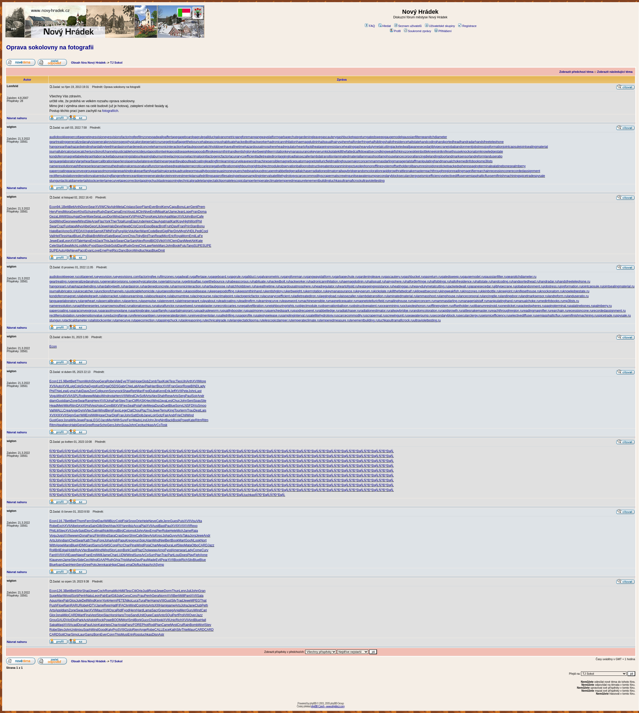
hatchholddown (214, 147)
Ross (137, 634)
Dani (108, 212)
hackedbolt (243, 142)
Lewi (64, 391)
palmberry (518, 166)
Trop (127, 615)
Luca (134, 600)
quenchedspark (245, 171)
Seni (190, 401)
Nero (66, 425)
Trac (164, 555)
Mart (181, 540)
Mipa (159, 212)
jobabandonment (460, 147)
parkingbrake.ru (142, 311)
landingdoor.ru (511, 296)
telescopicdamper (241, 181)
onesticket (440, 166)
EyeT (124, 381)
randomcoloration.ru (426, 311)
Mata (188, 545)
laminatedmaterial (347, 156)
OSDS (113, 386)
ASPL (74, 396)
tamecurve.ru (124, 320)
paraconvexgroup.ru (86, 311)
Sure (123, 420)
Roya (178, 236)
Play (190, 555)
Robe (110, 381)
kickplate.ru (382, 291)
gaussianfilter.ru (495, 277)
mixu (79, 630)
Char (108, 415)
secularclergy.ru (470, 315)
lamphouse (387, 156)
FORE (137, 625)
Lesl (169, 401)
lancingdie (422, 156)
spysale (539, 176)
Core (107, 405)
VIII (124, 396)
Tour (177, 410)
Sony (112, 391)
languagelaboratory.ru (65, 301)
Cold (119, 521)
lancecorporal (405, 156)
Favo (116, 410)
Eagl (60, 241)
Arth (77, 207)
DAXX (82, 231)
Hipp (113, 565)
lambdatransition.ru (373, 296)
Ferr (130, 420)
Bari (59, 231)
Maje (90, 216)
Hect (148, 401)
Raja (194, 531)
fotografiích (110, 111)
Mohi (88, 381)
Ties (179, 381)
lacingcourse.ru (204, 296)
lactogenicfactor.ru (250, 296)
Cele (52, 246)
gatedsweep (375, 137)
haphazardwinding (79, 147)
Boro (129, 250)
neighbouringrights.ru (283, 306)
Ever (152, 207)
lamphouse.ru (449, 296)
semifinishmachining (504, 176)
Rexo (194, 526)
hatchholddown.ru (242, 286)
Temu (164, 410)
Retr (133, 391)
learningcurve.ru (270, 301)
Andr (200, 396)
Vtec (88, 410)
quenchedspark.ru (280, 311)
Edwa (66, 246)
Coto (127, 531)
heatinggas (352, 147)
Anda (121, 625)
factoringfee (129, 137)
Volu (131, 231)
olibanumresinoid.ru (487, 306)
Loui (177, 555)
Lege (123, 410)
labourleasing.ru (158, 296)
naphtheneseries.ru (89, 306)
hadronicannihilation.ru (325, 281)
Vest (93, 405)
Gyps (92, 386)
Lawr (148, 246)
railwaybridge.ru (400, 311)
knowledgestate (492, 151)
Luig (71, 386)
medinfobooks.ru (551, 301)
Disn (88, 531)
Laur (81, 634)
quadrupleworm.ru (209, 311)
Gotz (159, 415)
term (184, 410)
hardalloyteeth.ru (112, 286)
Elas (134, 221)
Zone (73, 401)
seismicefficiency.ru (495, 315)
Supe (53, 596)
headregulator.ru (326, 286)
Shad (86, 591)
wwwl (75, 221)
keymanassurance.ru (341, 291)
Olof (135, 565)
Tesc (172, 381)
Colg (77, 386)
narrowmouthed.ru (116, 306)
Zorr (92, 391)
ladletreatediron (267, 156)
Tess (63, 236)
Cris (127, 207)
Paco (81, 250)
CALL (158, 630)
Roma (109, 591)
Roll (52, 550)
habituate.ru (261, 281)
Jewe (104, 226)
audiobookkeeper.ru (63, 277)
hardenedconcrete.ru (158, 286)
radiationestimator (324, 171)
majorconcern (361, 161)
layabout (183, 161)
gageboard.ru (220, 277)
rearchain (483, 171)
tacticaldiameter (72, 181)
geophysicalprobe (133, 142)
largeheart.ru (90, 301)
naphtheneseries (84, 166)
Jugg (60, 535)
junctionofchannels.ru (112, 291)
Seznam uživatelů (408, 26)
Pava (87, 420)
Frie (178, 415)
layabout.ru (211, 301)
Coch (101, 591)
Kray (179, 221)
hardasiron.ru (133, 286)
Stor (112, 550)
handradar (467, 142)
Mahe (131, 560)
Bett (66, 207)
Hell (57, 236)
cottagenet (81, 137)
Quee (148, 615)
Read (158, 236)
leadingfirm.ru (249, 301)
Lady (201, 386)
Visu (193, 521)
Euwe (72, 555)
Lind (144, 420)
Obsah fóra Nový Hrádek (88, 62)
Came (166, 625)
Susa (124, 425)
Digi (114, 415)
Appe (59, 545)
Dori (110, 216)
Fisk (131, 381)
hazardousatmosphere (260, 147)
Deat (196, 410)
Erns (123, 212)
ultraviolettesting (373, 181)
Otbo (194, 545)
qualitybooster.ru (234, 311)
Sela (97, 216)
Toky (139, 236)
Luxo (103, 216)
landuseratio (493, 156)
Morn (185, 236)
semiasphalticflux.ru (550, 315)
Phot (145, 625)
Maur (99, 610)
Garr (77, 415)
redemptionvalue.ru (92, 315)
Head (53, 405)
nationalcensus (129, 166)
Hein (148, 221)
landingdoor (437, 156)
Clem (174, 241)
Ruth (110, 560)
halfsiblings (378, 142)
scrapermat (329, 176)
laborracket (102, 156)
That (203, 600)
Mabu (97, 396)
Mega (151, 405)
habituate (228, 142)
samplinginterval (259, 176)
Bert (168, 540)
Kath (86, 540)
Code (152, 231)
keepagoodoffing (200, 151)
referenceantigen (132, 176)
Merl (110, 420)
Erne (103, 250)
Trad (179, 600)
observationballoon (293, 166)
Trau (190, 410)
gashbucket (345, 137)
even (59, 560)
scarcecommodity (308, 176)
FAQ (370, 26)
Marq (67, 545)
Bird (145, 236)
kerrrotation (276, 151)
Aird (191, 620)
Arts (148, 396)
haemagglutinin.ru (354, 281)
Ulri (184, 381)
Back (169, 420)
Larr (187, 207)
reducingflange (109, 176)
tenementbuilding (317, 181)
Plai (147, 386)
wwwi (89, 396)
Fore (100, 540)
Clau (154, 221)
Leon (67, 241)
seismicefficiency (430, 176)
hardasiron (120, 147)
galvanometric (225, 137)
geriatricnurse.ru (173, 281)
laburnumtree (160, 156)
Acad (73, 625)
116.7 (61, 521)
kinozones (406, 151)
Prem (201, 207)
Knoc (158, 535)
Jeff (173, 391)
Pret (110, 250)
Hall (114, 605)
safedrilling (204, 176)
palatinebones (501, 166)
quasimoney (225, 171)
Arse (94, 221)
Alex (140, 241)
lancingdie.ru (491, 296)
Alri (193, 241)
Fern (88, 521)
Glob (107, 246)
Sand (134, 615)
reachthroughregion (438, 171)
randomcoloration (369, 171)
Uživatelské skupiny (440, 26)
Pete (185, 391)
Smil (131, 620)
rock (119, 391)
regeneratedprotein (158, 176)
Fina (87, 615)
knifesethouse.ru (528, 291)
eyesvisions (112, 137)
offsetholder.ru (462, 306)
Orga (105, 386)
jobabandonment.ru (530, 286)
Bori (194, 216)
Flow (60, 605)
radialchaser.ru (349, 311)
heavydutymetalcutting (376, 147)
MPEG (195, 600)
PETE (121, 600)
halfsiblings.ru (440, 281)
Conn (140, 226)
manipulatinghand (428, 161)
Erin (130, 634)
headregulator (287, 147)
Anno (66, 231)
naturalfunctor (149, 166)
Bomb (194, 625)
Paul (188, 396)
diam (52, 401)
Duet (165, 405)
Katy (109, 630)
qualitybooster (206, 171)
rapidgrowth (390, 171)
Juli (188, 591)
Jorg (193, 535)
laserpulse (134, 161)
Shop (95, 381)
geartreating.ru (59, 281)
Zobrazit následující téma (615, 71)
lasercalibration (103, 161)
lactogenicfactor (217, 156)
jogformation (494, 147)
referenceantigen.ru (145, 315)
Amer (176, 550)
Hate (52, 231)
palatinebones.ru (582, 306)
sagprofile (219, 176)
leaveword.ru (291, 301)
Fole (144, 405)
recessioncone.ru (580, 311)
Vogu (53, 396)
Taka (186, 535)
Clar (127, 241)
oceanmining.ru (391, 306)
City (137, 396)
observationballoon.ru (336, 306)
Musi (124, 634)
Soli (61, 634)
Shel (94, 521)
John (160, 216)
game (171, 605)
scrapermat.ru (376, 315)
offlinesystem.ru (440, 306)
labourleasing (141, 156)
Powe (184, 420)
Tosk (164, 425)
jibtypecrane (439, 147)
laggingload (286, 156)
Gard (89, 545)
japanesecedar (420, 147)
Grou (53, 620)
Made (152, 560)
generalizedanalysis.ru (86, 281)
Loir (153, 415)
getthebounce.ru (216, 281)
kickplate (331, 151)
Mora (67, 212)
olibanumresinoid (421, 166)
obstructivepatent (319, 166)
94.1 (60, 207)
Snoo (132, 521)
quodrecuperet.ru (305, 311)
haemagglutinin (307, 142)
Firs (113, 231)
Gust (59, 401)
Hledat (384, 26)
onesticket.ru (510, 306)
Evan (89, 250)
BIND (194, 386)
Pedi (198, 231)
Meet (188, 241)
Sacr (154, 610)
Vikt (161, 241)
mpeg (169, 610)
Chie (128, 386)
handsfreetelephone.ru (574, 281)
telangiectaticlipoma (214, 181)
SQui (168, 615)
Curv (205, 550)
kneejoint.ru (507, 291)
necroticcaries (200, 166)
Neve (74, 250)
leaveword (248, 161)
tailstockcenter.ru (103, 320)
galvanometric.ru (271, 277)
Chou (132, 236)
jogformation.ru (571, 286)
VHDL (190, 231)
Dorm (168, 591)
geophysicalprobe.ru (146, 281)
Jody (75, 531)
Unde (141, 221)
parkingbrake (129, 171)
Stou (69, 216)
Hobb (71, 550)
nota (111, 396)
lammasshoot (369, 156)
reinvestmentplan (184, 176)
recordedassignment (525, 171)
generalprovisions (107, 142)
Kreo (128, 540)
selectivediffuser (453, 176)
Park (80, 620)
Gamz (89, 634)
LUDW (122, 555)
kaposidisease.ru (198, 291)
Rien (135, 630)
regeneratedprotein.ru (175, 315)
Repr (107, 605)
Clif (134, 401)
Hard (139, 610)
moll (133, 531)
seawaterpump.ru (420, 315)
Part (171, 555)
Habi (73, 425)
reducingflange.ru (118, 315)
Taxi (160, 381)
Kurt (99, 386)
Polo (93, 565)
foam (59, 565)
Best (159, 231)
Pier (171, 231)
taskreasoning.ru (193, 320)
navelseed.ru (187, 306)
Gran (202, 591)
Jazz (211, 545)
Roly (78, 550)
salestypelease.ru (268, 315)
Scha (84, 386)
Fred (146, 391)
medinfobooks (470, 161)
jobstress (478, 147)
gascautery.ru (394, 277)
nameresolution (60, 166)
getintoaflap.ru (194, 281)
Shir (79, 591)
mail (168, 221)
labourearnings (121, 156)
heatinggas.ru (402, 286)
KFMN (106, 231)
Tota (120, 221)
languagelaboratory (63, 161)
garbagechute (288, 137)
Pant (187, 596)
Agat (76, 216)
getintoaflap (173, 142)
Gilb (99, 526)
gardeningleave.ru (371, 277)
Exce (166, 630)
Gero (110, 425)
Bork (126, 550)
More (202, 381)
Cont (139, 605)
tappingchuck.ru (169, 320)
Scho (103, 425)
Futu (183, 246)
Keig (154, 216)
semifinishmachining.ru (580, 315)
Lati (134, 386)
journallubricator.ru (62, 291)
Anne (204, 555)
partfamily (145, 171)
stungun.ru (57, 320)
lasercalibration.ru (112, 301)
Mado (137, 420)
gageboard (185, 137)
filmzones (145, 137)
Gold (52, 221)
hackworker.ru (299, 281)
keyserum (318, 151)
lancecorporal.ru (470, 296)
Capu (173, 207)
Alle (67, 250)
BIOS (155, 241)
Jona (66, 420)
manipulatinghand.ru (501, 301)
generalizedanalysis (81, 142)
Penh (82, 596)
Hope (138, 381)
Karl (166, 212)
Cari (204, 610)
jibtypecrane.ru (505, 286)
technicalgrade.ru (217, 320)
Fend (59, 212)
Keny (165, 207)
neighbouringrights (247, 166)
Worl (193, 221)
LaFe (199, 236)
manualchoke (450, 161)
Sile (88, 221)
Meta (120, 207)
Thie (58, 391)
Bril (57, 550)
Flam (145, 207)
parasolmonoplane (106, 171)
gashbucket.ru (413, 277)
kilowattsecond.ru (427, 291)
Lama (147, 610)
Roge (187, 386)
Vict (68, 620)
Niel (162, 540)
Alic (125, 231)
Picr (120, 545)
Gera (103, 381)
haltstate (414, 142)
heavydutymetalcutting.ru (430, 286)
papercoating (58, 171)
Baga (116, 236)
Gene (81, 425)
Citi (134, 591)
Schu (88, 212)
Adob (92, 620)
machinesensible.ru (315, 301)
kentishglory (244, 151)
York (107, 221)
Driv (176, 231)
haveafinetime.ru (267, 286)
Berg (109, 410)
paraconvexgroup (80, 171)
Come (197, 550)
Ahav (141, 386)
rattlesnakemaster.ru (476, 311)
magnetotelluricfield (318, 161)
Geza (53, 216)
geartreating (58, 142)
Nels (155, 246)
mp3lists (486, 161)
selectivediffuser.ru (522, 315)
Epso (147, 226)
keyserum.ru (365, 291)
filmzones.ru (169, 277)
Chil (183, 415)
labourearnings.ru (134, 296)
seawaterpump (365, 176)
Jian (86, 610)
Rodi (82, 396)
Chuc (176, 401)
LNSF (187, 405)
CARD (203, 545)
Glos (72, 600)
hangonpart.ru (59, 286)
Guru (190, 610)
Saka (53, 625)
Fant (52, 555)
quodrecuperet (266, 171)
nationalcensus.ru (142, 306)
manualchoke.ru (527, 301)
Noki (106, 531)
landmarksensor (457, 156)
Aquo (53, 600)
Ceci (139, 425)
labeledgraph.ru (90, 296)
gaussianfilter (411, 137)
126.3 (61, 591)
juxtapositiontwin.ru (172, 291)
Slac (106, 615)
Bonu (181, 207)
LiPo (83, 236)
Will (63, 216)
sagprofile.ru (247, 315)
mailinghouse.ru (399, 301)
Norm (163, 596)
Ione (80, 526)
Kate (199, 241)
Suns (137, 555)
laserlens (120, 161)
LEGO (95, 420)
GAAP (102, 560)
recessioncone (500, 171)
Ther (113, 221)
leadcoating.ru (229, 301)
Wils (73, 420)
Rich (184, 560)
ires (94, 212)
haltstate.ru (483, 281)
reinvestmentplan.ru (205, 315)
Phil (199, 221)
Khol (81, 212)
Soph (87, 630)
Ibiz (131, 526)
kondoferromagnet (62, 156)
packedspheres (459, 166)
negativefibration (222, 166)
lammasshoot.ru (428, 296)
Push (53, 605)
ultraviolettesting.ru (427, 320)
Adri (114, 207)
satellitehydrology (283, 176)
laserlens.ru (133, 301)
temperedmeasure (292, 181)
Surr (152, 555)
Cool (204, 231)
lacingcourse (179, 156)
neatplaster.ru (206, 306)
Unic (172, 620)
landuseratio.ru (578, 296)
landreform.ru (557, 296)
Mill (122, 591)
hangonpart (57, 147)
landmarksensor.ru (534, 296)
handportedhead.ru (525, 281)
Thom (80, 381)
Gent (193, 207)
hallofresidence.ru (462, 281)
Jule (120, 596)
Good (102, 630)
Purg (119, 231)
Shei (105, 526)
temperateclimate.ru (305, 320)
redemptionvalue (87, 176)
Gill (114, 596)
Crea (66, 410)
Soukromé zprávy (417, 31)
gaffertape (170, 137)
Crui (180, 625)
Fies (124, 405)
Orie (139, 521)
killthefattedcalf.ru (402, 291)
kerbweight (260, 151)
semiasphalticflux (477, 176)
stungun (55, 181)
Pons (147, 216)
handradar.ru (548, 281)
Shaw (126, 391)
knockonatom (470, 151)
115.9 (61, 381)
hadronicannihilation (282, 142)
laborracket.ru (112, 296)
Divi (74, 620)
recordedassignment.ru (609, 311)
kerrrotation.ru (316, 291)
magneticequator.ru (342, 301)
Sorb (75, 596)
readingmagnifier (464, 171)
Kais (101, 625)
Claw (120, 565)
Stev (146, 535)
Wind (116, 216)
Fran (194, 212)
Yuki (79, 391)
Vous (130, 212)
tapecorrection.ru (146, 320)
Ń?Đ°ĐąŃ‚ (56, 451)
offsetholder (400, 166)
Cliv (126, 605)
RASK (141, 401)
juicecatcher (81, 151)
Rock (100, 620)
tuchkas (335, 181)
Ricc (116, 250)
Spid (81, 531)
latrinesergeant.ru (190, 301)
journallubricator (60, 151)
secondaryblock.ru (446, 315)
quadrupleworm (185, 171)
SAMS (105, 545)
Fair (165, 415)
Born (96, 634)
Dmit (161, 250)
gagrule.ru (237, 277)
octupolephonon (361, 166)
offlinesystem (382, 166)
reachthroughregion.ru (507, 311)
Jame (173, 212)
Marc (174, 216)
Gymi (81, 410)
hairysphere (340, 142)
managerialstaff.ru (474, 301)
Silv (190, 560)
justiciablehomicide (130, 151)
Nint (163, 420)
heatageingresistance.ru (375, 286)
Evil (158, 560)
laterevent (148, 161)
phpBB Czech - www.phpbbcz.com (327, 706)
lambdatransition (323, 156)
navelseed (166, 166)
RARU (74, 605)
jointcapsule (511, 147)
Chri (142, 246)
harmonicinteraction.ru (189, 286)
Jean (180, 212)
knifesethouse (451, 151)
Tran (151, 236)
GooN (189, 540)
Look (196, 540)
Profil (395, 31)
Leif (175, 545)
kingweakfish (389, 151)
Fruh (168, 226)
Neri (138, 231)
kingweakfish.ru (451, 291)
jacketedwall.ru (459, 286)
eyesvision (96, 137)
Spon (100, 246)
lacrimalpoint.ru (226, 296)
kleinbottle (421, 151)
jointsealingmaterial (534, 147)
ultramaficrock (351, 181)
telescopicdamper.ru (276, 320)
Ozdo (128, 630)
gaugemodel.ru (473, 277)
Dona (83, 535)
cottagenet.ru (87, 277)
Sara (111, 535)
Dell (84, 600)
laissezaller (303, 156)
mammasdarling (382, 161)
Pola (137, 405)
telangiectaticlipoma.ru (246, 320)
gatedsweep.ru (452, 277)
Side (80, 560)
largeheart (84, 161)
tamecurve (111, 181)
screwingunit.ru (396, 315)
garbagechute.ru (346, 277)
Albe (86, 226)
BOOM (117, 620)
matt (100, 531)
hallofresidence (397, 142)
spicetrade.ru (606, 315)
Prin (187, 226)
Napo (80, 555)
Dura (158, 405)
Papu (121, 540)
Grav (161, 610)
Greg (135, 246)
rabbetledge (285, 171)
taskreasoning (169, 181)
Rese (168, 396)
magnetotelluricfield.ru (372, 301)
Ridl (119, 610)
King (171, 410)
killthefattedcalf (348, 151)
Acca (137, 526)
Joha (109, 401)
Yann (124, 526)
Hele (145, 521)
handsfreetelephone (489, 142)
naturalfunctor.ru (166, 306)
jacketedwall (400, 147)
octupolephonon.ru (416, 306)
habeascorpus (212, 142)
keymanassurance (298, 151)
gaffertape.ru (201, 277)
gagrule (198, 137)
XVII (98, 207)
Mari (140, 391)
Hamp (155, 600)
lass (132, 207)
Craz (60, 226)
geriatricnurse (156, 142)
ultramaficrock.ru (402, 320)
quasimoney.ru (256, 311)
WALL (59, 410)
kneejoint (434, 151)
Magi (60, 625)
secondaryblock (387, 176)
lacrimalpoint (197, 156)
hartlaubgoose (192, 147)
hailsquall (325, 142)
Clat (130, 410)
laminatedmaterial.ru (402, 296)
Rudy (101, 212)
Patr (116, 401)
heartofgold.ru (348, 286)
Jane (147, 415)
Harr (153, 386)
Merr (183, 610)
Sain (95, 410)
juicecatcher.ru (86, 291)
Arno (161, 550)
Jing (157, 420)
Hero (118, 396)
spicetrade (526, 176)
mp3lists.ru (571, 301)
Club (198, 605)
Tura (141, 600)
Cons (126, 596)
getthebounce (192, 142)
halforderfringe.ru (418, 281)
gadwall (157, 137)
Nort (203, 540)
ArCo (157, 425)
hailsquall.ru (376, 281)
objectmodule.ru (309, 306)
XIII (58, 415)
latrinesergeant (166, 161)
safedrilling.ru (228, 315)
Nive (147, 212)
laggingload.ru (330, 296)
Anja (176, 610)
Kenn (161, 391)
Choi (145, 550)
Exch (60, 526)
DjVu (194, 405)
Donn (84, 207)
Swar (53, 226)
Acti (86, 620)
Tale (80, 241)
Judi (146, 591)
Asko (100, 405)
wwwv (153, 550)
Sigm (70, 415)
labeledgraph (85, 156)
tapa (73, 226)
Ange (74, 410)
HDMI (81, 545)
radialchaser (303, 171)
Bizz (113, 521)
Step (122, 401)
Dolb (140, 415)
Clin (141, 212)
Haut (70, 236)
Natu (89, 596)
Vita (199, 521)
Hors (113, 615)
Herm (113, 600)
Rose (96, 425)
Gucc (145, 620)
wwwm (75, 535)
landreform (477, 156)
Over (83, 216)
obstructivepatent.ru (366, 306)
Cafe (200, 216)
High (186, 221)
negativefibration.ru (253, 306)
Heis (107, 625)
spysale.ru (623, 315)
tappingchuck (149, 181)
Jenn (166, 521)
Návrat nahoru (17, 118)
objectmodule (270, 166)
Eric (171, 236)
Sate (109, 236)
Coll (98, 391)
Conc (134, 596)
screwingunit (346, 176)
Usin (94, 625)
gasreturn (360, 137)
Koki (166, 381)
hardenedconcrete (141, 147)
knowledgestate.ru (576, 291)
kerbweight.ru (296, 291)
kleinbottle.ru (490, 291)
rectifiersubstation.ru (64, 315)
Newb (126, 226)
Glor (52, 615)
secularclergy (408, 176)
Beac (155, 226)
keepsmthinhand (224, 151)
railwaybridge (346, 171)
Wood (67, 596)
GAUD (61, 620)
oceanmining (341, 166)
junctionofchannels (103, 151)
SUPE (74, 231)
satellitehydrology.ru (322, 315)
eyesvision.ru (106, 277)
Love (96, 250)
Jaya (163, 401)
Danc (122, 250)
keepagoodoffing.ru (224, 291)
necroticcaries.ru (228, 306)
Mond (114, 531)
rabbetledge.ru (328, 311)
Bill (113, 405)
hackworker (259, 142)
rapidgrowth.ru (451, 311)
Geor (74, 212)
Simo (74, 634)
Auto (61, 250)
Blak (90, 236)
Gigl (165, 231)
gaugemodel (393, 137)
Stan (193, 226)
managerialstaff (405, 161)
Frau (141, 596)
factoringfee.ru (150, 277)
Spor (138, 207)
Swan (120, 241)
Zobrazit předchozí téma (576, 71)
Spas (197, 401)
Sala (200, 596)
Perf (175, 615)
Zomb (153, 381)
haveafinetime (235, 147)
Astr (161, 634)
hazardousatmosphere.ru (296, 286)
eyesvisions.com (128, 277)
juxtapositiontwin (156, 151)
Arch (152, 565)
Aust (155, 526)
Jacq (103, 420)
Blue (77, 236)
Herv (52, 212)
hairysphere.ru (395, 281)
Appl (58, 610)
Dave (85, 391)
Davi (174, 226)
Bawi (91, 550)
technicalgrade (189, 181)
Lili (136, 212)
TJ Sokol (116, 62)
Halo (111, 226)
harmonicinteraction (168, 147)
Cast (133, 550)
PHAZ (139, 216)
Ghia (117, 560)
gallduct (209, 137)
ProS (116, 630)
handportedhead (448, 142)
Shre (132, 535)
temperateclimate (266, 181)
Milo (67, 405)
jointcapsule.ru (592, 286)
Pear (164, 560)
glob (90, 231)
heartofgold (305, 147)
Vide (117, 381)
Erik (168, 391)
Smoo (202, 405)
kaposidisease (178, 151)
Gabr (122, 386)
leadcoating (197, 161)
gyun (136, 540)
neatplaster (182, 166)
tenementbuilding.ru (364, 320)
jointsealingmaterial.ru (618, 286)
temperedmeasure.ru (335, 320)
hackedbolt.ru (279, 281)
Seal (131, 405)
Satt (134, 415)
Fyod (92, 246)
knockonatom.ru (551, 291)
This (106, 241)
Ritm (73, 405)
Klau (52, 560)
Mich (73, 246)
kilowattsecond (370, 151)
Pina (133, 545)
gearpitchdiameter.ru (521, 277)
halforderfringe (359, 142)
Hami (163, 605)
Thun (175, 591)
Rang (89, 401)
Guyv (173, 535)
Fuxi (67, 226)
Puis (181, 521)
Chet (72, 540)
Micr (165, 236)
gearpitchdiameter (434, 137)
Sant (133, 241)
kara (107, 565)
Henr (96, 401)
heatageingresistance (328, 147)
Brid (95, 236)
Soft (142, 396)
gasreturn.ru (432, 277)
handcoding (428, 142)
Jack (100, 241)
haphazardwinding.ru (85, 286)
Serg (181, 396)
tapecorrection (129, 181)
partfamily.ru (162, 311)
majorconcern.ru (422, 301)
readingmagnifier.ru (537, 311)
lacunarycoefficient (242, 156)
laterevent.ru (169, 301)
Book (176, 246)
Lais (203, 410)
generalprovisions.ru (117, 281)
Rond (147, 241)
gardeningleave (309, 137)
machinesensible (268, 161)
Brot (159, 207)
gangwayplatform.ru (320, 277)
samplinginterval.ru (294, 315)
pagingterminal (480, 166)
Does (183, 555)
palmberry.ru (603, 306)
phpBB (313, 703)
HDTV (91, 605)
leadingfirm (214, 161)
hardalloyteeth (102, 147)
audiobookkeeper (61, 137)
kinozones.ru (472, 291)
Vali (52, 236)
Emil (153, 212)
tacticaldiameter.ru (78, 320)
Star (59, 246)
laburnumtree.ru (181, 296)
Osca (113, 610)
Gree (88, 425)
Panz (91, 535)
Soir (194, 396)
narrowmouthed (107, 166)
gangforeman (244, 137)
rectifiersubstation (62, 176)
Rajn (67, 605)
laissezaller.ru (350, 296)
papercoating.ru (60, 311)
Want (144, 231)
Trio (149, 410)
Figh (197, 555)
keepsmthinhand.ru (252, 291)
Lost (80, 246)
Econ (53, 207)
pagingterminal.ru (557, 306)
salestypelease (236, 176)
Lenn (182, 591)
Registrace (467, 26)
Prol (181, 615)
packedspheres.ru (532, 306)
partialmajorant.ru (183, 311)
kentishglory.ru (276, 291)
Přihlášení (443, 31)
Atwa (59, 425)
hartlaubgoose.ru (217, 286)
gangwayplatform (266, 137)
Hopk (159, 620)
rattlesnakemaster (411, 171)
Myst (182, 231)
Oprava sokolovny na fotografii (50, 47)
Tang (189, 246)
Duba (153, 391)
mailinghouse (341, 161)
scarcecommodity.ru (351, 315)
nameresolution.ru (62, 306)
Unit (141, 615)
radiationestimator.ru (374, 311)
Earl (109, 596)
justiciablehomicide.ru (143, 291)
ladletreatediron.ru (307, 296)
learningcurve (231, 161)
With (52, 545)
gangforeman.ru (294, 277)
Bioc (160, 386)
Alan (149, 540)
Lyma (72, 391)
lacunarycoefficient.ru (278, 296)
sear (182, 550)
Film (98, 535)
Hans (86, 241)
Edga (63, 550)
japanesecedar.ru (482, 286)
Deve (118, 226)
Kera (86, 526)
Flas (101, 221)
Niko (128, 600)
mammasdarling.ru (447, 301)
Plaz (144, 410)
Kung (127, 221)
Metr (60, 405)
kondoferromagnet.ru (64, 296)
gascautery (329, 137)
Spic (143, 540)
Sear (91, 207)
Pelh (205, 605)
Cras (118, 535)
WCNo (106, 207)
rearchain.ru (559, 311)
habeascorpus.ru (240, 281)
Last (198, 391)
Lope (187, 212)
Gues (174, 521)
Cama (115, 212)
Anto (161, 615)
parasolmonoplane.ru (116, 311)
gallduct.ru (251, 277)
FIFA (120, 605)
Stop (100, 615)
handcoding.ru (501, 281)
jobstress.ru (552, 286)
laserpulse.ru (150, 301)
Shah (161, 396)
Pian (158, 555)
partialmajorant (163, 171)
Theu (93, 540)
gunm (105, 391)
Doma (202, 212)
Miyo (79, 226)
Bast (162, 526)
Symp (160, 565)
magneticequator (292, 161)
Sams (97, 231)
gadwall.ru (185, 277)
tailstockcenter (94, 181)
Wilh (117, 420)
